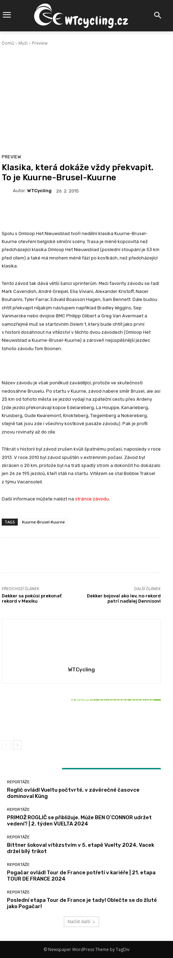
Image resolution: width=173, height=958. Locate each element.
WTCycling (39, 190)
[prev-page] (6, 744)
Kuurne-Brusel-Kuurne (43, 522)
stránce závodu (92, 498)
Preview (39, 43)
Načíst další (81, 922)
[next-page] (17, 744)
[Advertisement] (81, 99)
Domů (8, 43)
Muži (23, 43)
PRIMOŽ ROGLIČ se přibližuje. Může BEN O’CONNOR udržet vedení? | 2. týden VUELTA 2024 (79, 820)
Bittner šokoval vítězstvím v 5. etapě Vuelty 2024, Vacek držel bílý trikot (81, 719)
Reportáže (80, 706)
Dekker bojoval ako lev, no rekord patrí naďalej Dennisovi (124, 598)
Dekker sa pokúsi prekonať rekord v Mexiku (32, 598)
